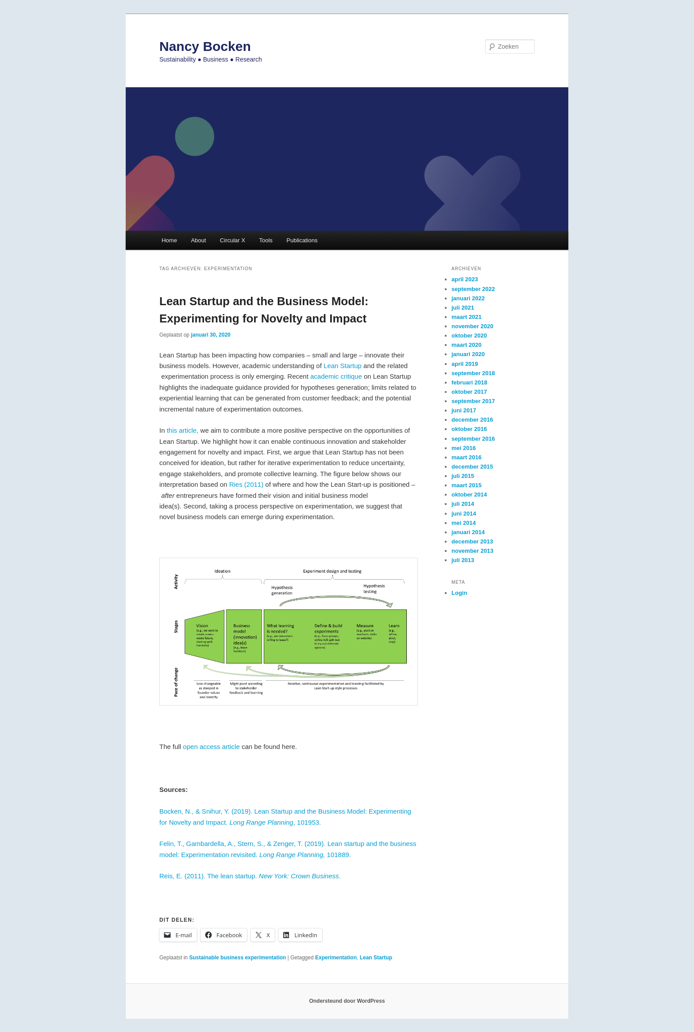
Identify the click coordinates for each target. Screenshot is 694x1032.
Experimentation (336, 957)
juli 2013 (462, 560)
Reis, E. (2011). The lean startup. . (251, 876)
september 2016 (473, 438)
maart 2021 (466, 317)
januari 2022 (468, 298)
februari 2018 (469, 382)
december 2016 (472, 419)
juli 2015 (462, 476)
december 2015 (472, 466)
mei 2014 (463, 523)
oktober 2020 (469, 335)
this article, (183, 430)
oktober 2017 (469, 391)
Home (169, 240)
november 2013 (472, 550)
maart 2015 (466, 485)
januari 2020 (468, 354)
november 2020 (472, 326)
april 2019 (464, 364)
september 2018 (473, 373)
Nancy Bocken (205, 46)
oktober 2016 (469, 429)
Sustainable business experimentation (237, 957)
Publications (301, 240)
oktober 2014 (469, 494)
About (198, 240)
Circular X (232, 240)
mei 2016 (463, 448)
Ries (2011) (246, 484)
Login (459, 593)
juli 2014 (462, 503)
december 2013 (472, 541)
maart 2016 (466, 457)
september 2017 (473, 401)
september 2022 (473, 289)
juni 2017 (463, 410)
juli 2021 (462, 307)
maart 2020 (466, 344)
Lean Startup (343, 365)
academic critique (336, 376)
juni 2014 (463, 513)
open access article (211, 746)
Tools (265, 240)
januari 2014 (468, 532)
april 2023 (464, 279)
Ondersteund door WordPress (347, 1001)
